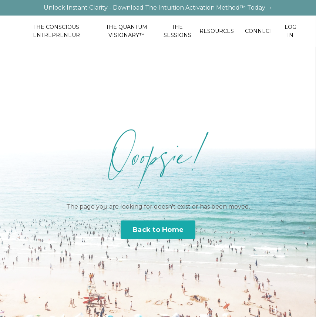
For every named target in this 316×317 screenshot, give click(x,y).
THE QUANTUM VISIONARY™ (126, 31)
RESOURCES (216, 31)
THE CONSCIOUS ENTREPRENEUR (56, 31)
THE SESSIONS (177, 31)
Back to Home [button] (158, 230)
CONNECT (258, 31)
